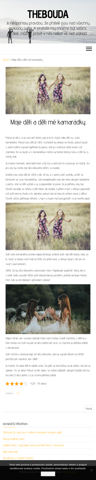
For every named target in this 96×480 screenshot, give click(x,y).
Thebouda (48, 14)
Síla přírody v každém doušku (18, 458)
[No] (91, 470)
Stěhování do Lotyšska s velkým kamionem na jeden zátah (32, 432)
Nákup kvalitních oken (13, 439)
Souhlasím (48, 473)
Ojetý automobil (10, 451)
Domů (6, 59)
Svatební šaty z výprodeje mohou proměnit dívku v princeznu (33, 445)
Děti (18, 393)
